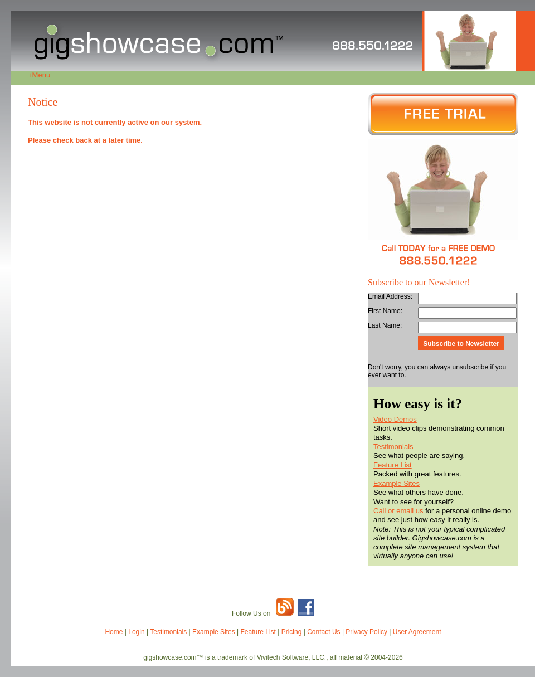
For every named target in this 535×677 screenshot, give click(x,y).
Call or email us (398, 510)
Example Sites (396, 483)
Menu (39, 75)
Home (114, 632)
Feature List (392, 465)
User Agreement (417, 632)
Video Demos (395, 419)
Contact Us (323, 632)
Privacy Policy (366, 632)
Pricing (291, 632)
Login (136, 632)
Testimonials (393, 446)
